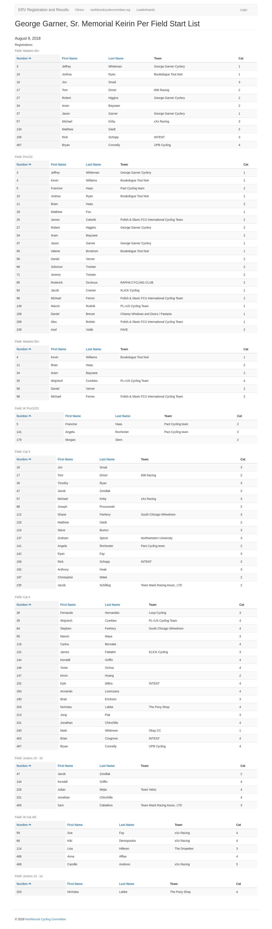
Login (243, 9)
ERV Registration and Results (43, 10)
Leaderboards (146, 9)
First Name (69, 58)
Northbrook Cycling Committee (45, 919)
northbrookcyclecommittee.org (110, 9)
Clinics (79, 9)
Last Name (115, 58)
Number (24, 58)
